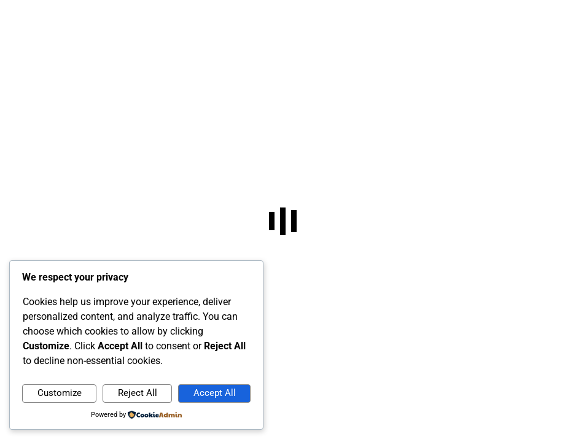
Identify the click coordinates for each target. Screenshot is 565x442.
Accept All (214, 392)
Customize (59, 392)
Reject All (137, 392)
